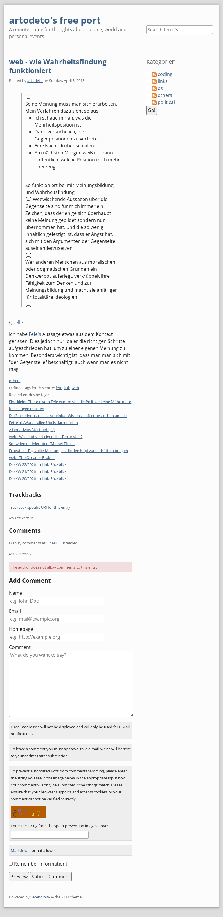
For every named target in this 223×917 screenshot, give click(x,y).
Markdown (20, 850)
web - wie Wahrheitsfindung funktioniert (58, 66)
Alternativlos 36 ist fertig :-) (32, 429)
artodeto (35, 80)
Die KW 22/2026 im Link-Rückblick (37, 464)
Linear (51, 543)
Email (15, 611)
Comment (20, 647)
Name (15, 593)
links (163, 81)
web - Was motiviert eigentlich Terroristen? (45, 436)
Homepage (21, 629)
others (14, 380)
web (75, 387)
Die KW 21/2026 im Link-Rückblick (37, 471)
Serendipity (40, 897)
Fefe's (35, 334)
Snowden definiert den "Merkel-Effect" (42, 443)
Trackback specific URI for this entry (39, 507)
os (160, 88)
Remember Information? (41, 864)
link (67, 387)
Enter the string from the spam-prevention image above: (59, 825)
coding (165, 74)
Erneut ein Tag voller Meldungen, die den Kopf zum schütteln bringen (68, 450)
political (166, 102)
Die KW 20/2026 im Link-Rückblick (37, 478)
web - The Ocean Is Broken (32, 457)
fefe (59, 387)
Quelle (16, 322)
